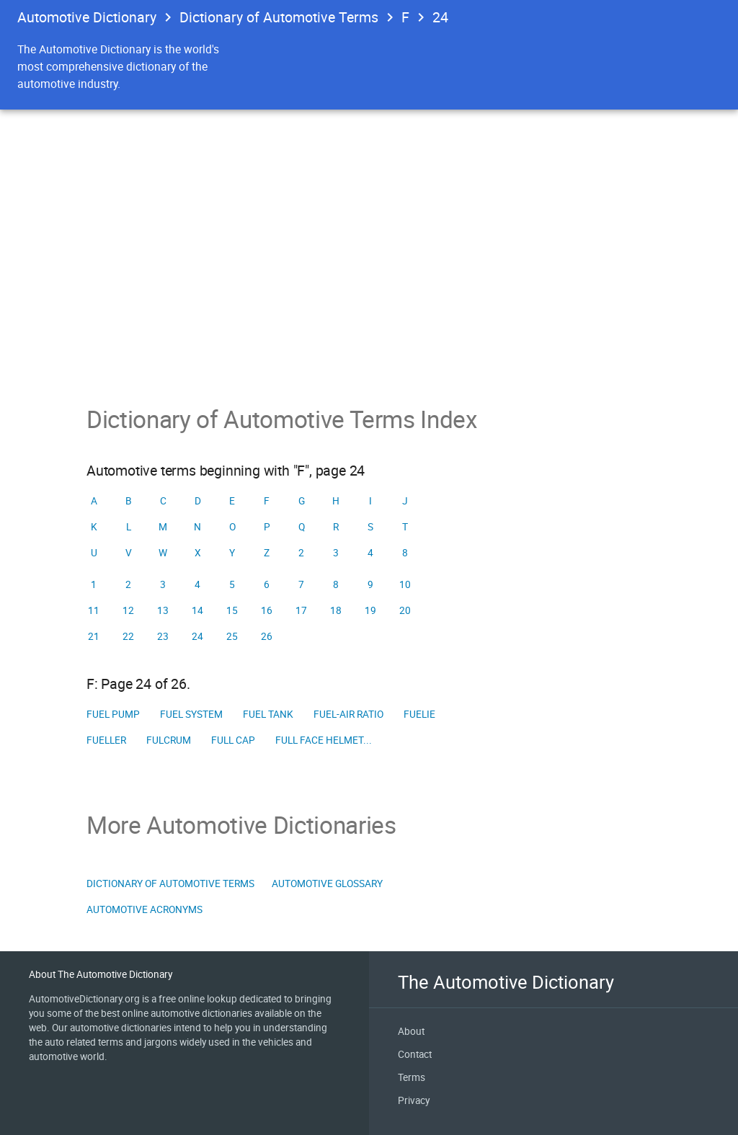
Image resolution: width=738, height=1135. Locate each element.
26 (266, 636)
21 (93, 636)
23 (163, 636)
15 (232, 610)
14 (197, 610)
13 (163, 610)
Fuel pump (113, 714)
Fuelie (419, 714)
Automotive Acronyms (144, 909)
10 (405, 584)
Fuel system (191, 714)
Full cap (233, 740)
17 (301, 610)
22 (128, 636)
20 (405, 610)
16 (266, 610)
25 (232, 636)
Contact (415, 1054)
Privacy (414, 1100)
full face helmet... (323, 740)
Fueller (106, 740)
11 (93, 610)
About (411, 1031)
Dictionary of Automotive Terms (278, 17)
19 (370, 610)
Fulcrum (168, 740)
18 (336, 610)
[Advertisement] (369, 297)
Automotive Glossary (327, 883)
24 (440, 17)
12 (128, 610)
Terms (411, 1077)
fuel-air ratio (348, 714)
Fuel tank (268, 714)
